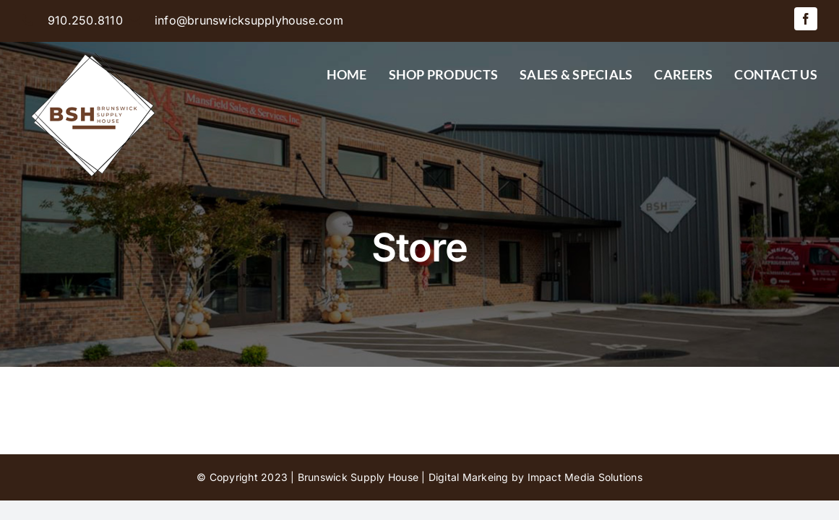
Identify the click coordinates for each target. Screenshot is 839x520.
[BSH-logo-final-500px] (94, 47)
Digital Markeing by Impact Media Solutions (535, 477)
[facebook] (805, 18)
